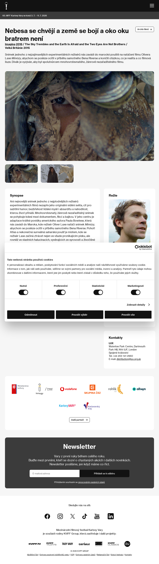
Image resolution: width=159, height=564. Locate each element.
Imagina (10, 44)
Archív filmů (143, 29)
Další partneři (77, 420)
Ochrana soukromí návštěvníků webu (54, 555)
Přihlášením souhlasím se (79, 482)
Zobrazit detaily (136, 304)
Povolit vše (128, 314)
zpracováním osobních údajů (91, 482)
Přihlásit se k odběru (104, 473)
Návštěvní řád (32, 555)
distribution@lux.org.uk (129, 359)
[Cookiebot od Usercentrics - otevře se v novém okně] (137, 247)
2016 (19, 44)
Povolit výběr (79, 314)
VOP (72, 555)
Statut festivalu (117, 555)
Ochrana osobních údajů (85, 555)
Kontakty (128, 555)
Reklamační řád (103, 555)
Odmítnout (31, 314)
